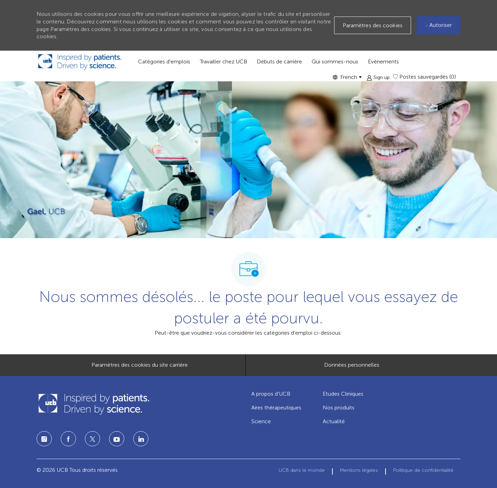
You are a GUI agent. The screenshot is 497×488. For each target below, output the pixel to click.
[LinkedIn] (116, 438)
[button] (347, 77)
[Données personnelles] (351, 365)
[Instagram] (44, 438)
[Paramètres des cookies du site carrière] (140, 365)
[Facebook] (68, 438)
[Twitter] (92, 438)
